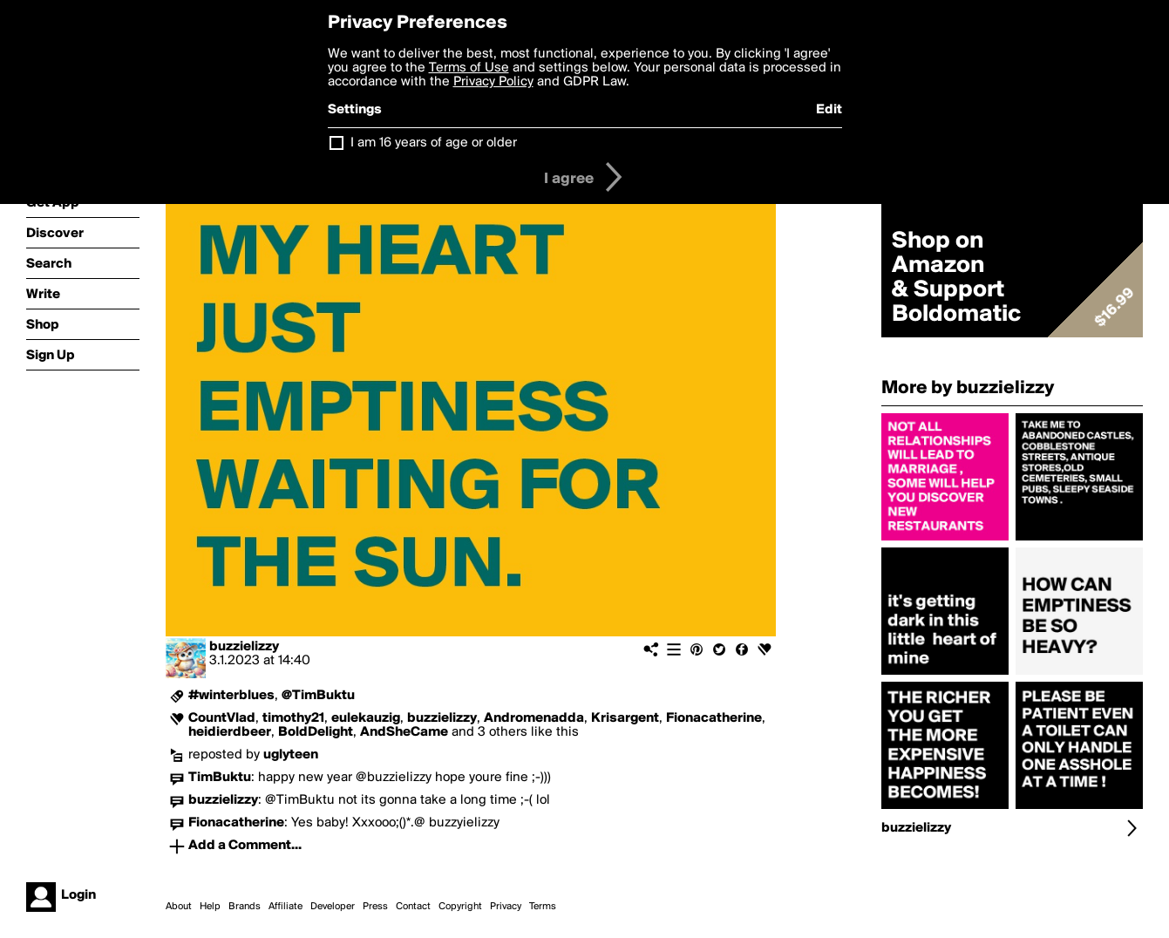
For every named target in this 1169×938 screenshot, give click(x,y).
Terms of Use (469, 68)
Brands (244, 906)
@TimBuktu (318, 696)
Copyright (460, 906)
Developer (332, 906)
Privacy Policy (493, 82)
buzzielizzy (244, 647)
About (179, 906)
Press (375, 906)
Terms (542, 906)
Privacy (505, 906)
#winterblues (231, 696)
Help (210, 906)
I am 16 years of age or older (433, 143)
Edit (829, 110)
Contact (413, 906)
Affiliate (285, 906)
